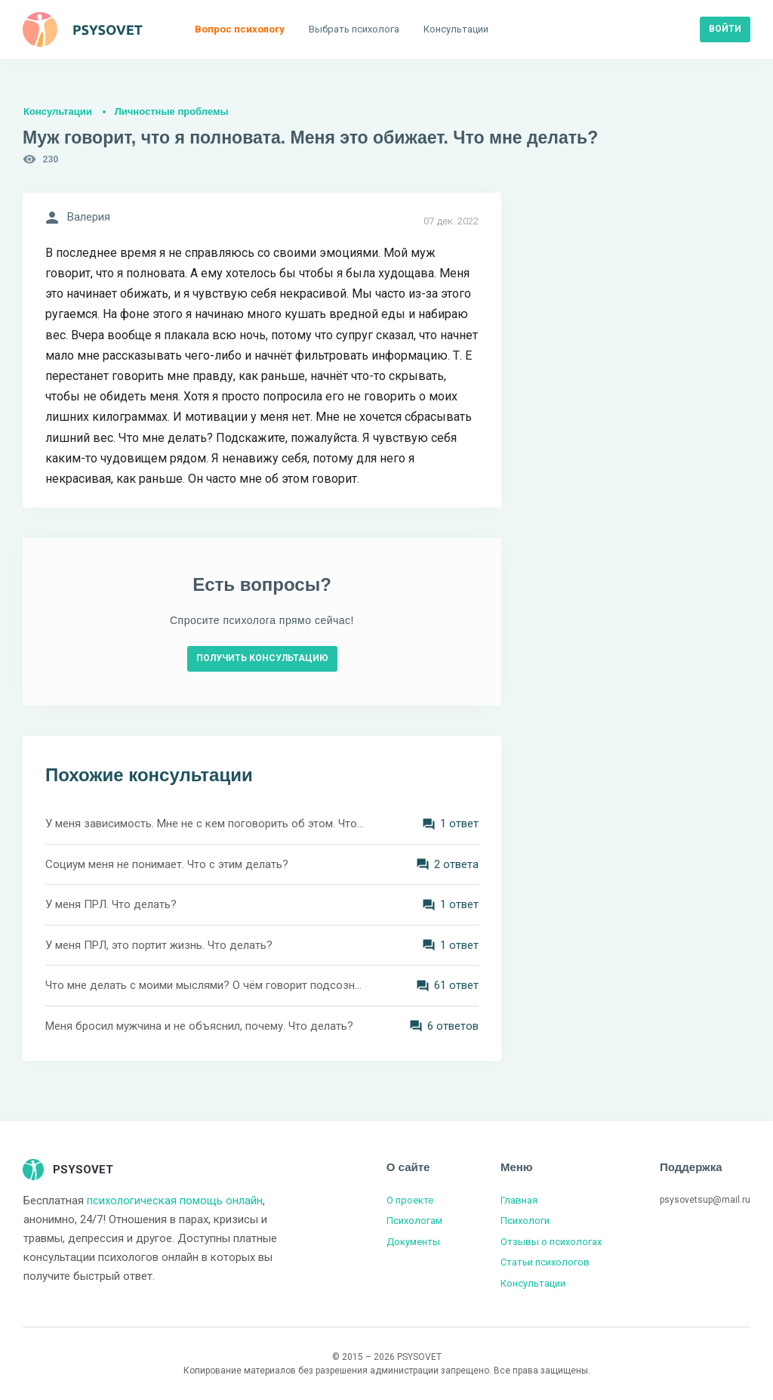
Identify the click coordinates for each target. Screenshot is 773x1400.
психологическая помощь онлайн (175, 1200)
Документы (413, 1241)
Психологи (525, 1220)
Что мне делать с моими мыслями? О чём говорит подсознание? (205, 985)
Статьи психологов (545, 1262)
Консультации (57, 111)
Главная (518, 1200)
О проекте (409, 1200)
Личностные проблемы (172, 111)
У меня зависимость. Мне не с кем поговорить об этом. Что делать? (205, 823)
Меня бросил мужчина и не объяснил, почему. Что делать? (199, 1026)
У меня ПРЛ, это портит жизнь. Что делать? (159, 945)
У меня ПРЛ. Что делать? (111, 904)
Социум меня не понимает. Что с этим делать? (166, 864)
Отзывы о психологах (551, 1241)
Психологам (414, 1220)
